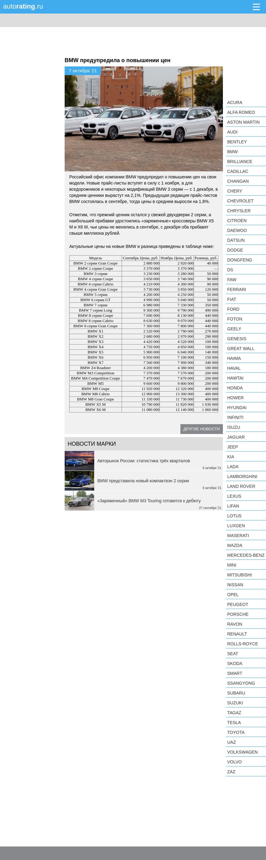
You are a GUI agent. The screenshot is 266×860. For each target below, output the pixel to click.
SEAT (232, 653)
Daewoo (237, 230)
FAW (231, 279)
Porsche (237, 614)
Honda (235, 387)
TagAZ (234, 712)
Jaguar (236, 437)
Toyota (235, 732)
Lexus (234, 496)
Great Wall (240, 348)
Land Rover (241, 486)
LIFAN (233, 506)
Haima (234, 358)
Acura (234, 102)
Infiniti (235, 417)
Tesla (234, 722)
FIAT (231, 299)
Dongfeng (239, 259)
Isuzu (233, 427)
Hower (235, 397)
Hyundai (237, 407)
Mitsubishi (239, 574)
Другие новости (201, 429)
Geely (234, 328)
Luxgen (236, 525)
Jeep (232, 446)
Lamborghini (242, 476)
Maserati (238, 535)
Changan (238, 181)
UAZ (231, 742)
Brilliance (239, 161)
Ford (233, 309)
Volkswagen (242, 752)
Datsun (236, 240)
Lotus (234, 515)
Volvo (234, 761)
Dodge (235, 250)
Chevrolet (240, 200)
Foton (234, 319)
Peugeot (237, 604)
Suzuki (235, 702)
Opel (233, 594)
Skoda (234, 663)
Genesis (236, 338)
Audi (232, 131)
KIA (230, 456)
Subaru (236, 693)
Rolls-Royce (242, 643)
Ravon (234, 624)
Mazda (234, 545)
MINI (231, 565)
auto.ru (23, 6)
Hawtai (235, 378)
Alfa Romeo (241, 112)
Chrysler (239, 210)
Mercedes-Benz (245, 555)
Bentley (237, 141)
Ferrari (236, 289)
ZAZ (231, 771)
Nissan (235, 584)
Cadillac (237, 171)
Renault (237, 633)
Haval (234, 368)
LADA (233, 466)
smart (234, 673)
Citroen (237, 220)
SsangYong (241, 683)
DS (230, 269)
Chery (234, 191)
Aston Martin (243, 122)
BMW (232, 151)
